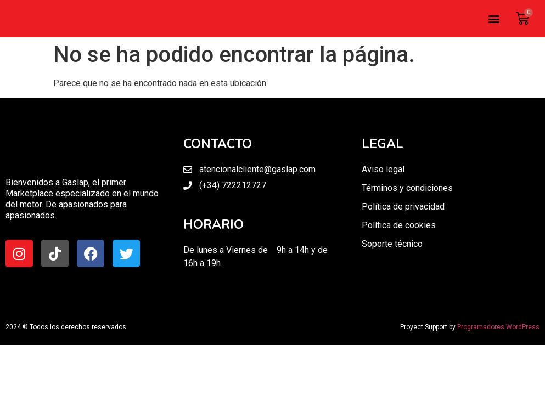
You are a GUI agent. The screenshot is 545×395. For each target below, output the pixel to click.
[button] (494, 19)
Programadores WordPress (498, 327)
